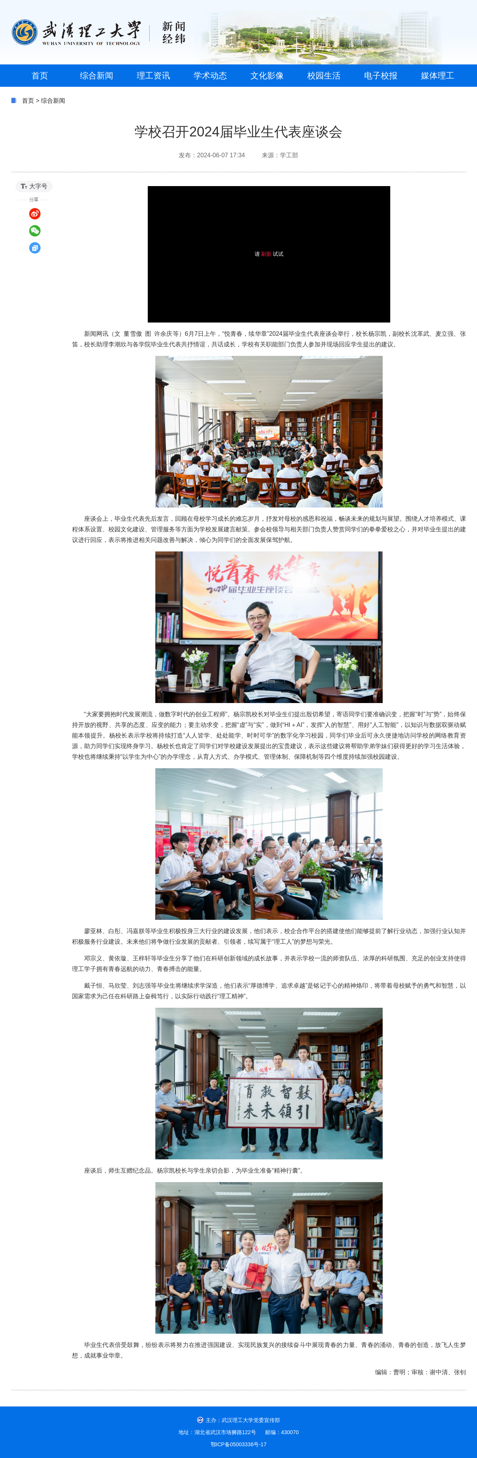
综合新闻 (53, 100)
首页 (28, 100)
